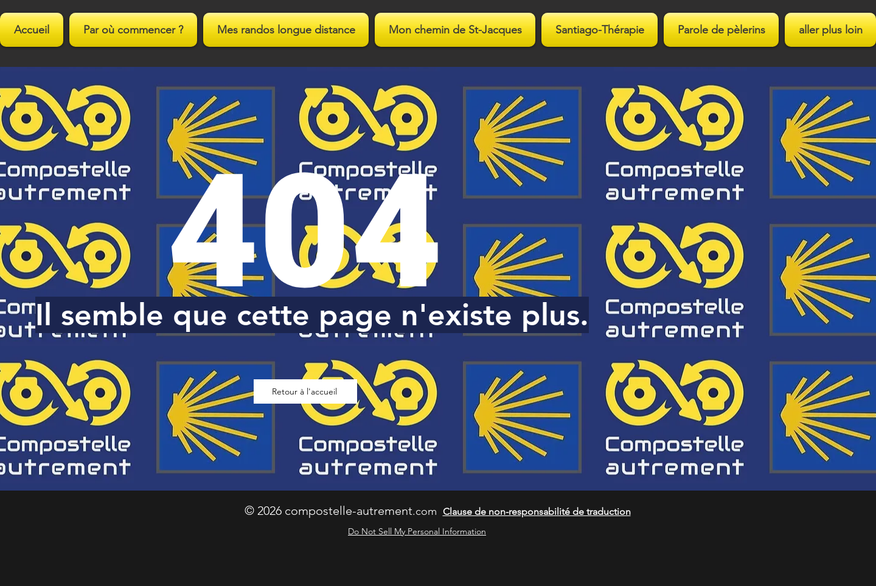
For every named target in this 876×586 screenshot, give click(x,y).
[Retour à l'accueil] (305, 391)
